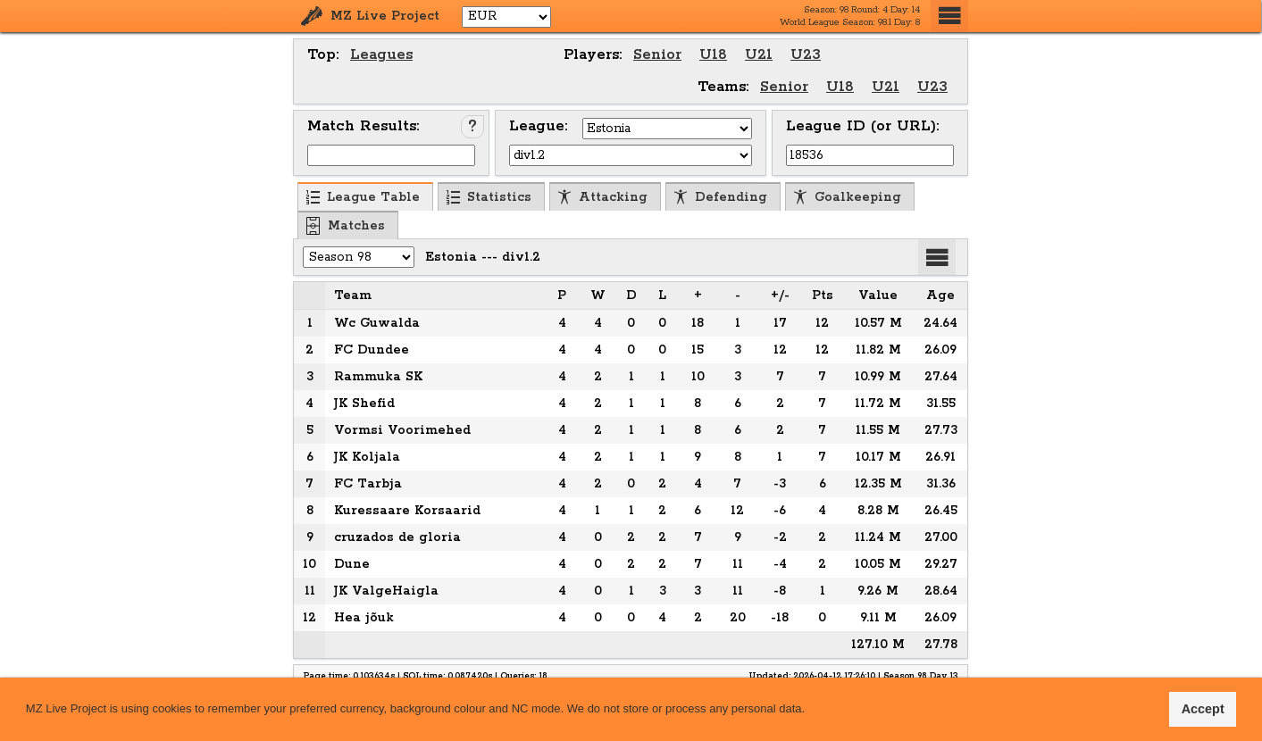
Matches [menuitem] (345, 226)
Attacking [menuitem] (602, 197)
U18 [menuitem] (713, 55)
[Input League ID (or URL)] (870, 155)
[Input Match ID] (391, 155)
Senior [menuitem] (657, 55)
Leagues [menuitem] (381, 55)
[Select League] (630, 155)
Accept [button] (1203, 709)
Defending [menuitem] (720, 197)
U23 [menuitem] (805, 55)
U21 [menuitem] (759, 55)
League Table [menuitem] (362, 197)
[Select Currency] (506, 17)
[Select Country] (667, 128)
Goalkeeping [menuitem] (847, 197)
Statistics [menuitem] (488, 197)
